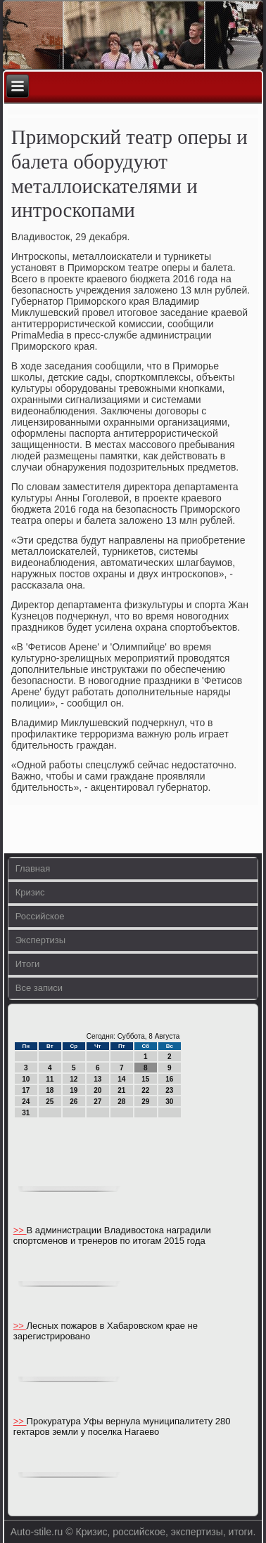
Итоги (27, 964)
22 (145, 1090)
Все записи (39, 988)
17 (26, 1090)
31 (26, 1113)
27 (97, 1101)
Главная (32, 868)
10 (26, 1079)
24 (26, 1101)
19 (73, 1090)
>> (20, 1230)
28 (121, 1101)
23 (169, 1090)
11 (49, 1079)
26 (73, 1101)
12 (73, 1079)
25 (49, 1101)
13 (97, 1079)
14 (121, 1079)
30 (169, 1101)
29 (145, 1101)
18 (49, 1090)
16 (169, 1079)
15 (145, 1079)
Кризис (30, 892)
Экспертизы (40, 940)
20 (97, 1090)
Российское (40, 916)
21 (121, 1090)
